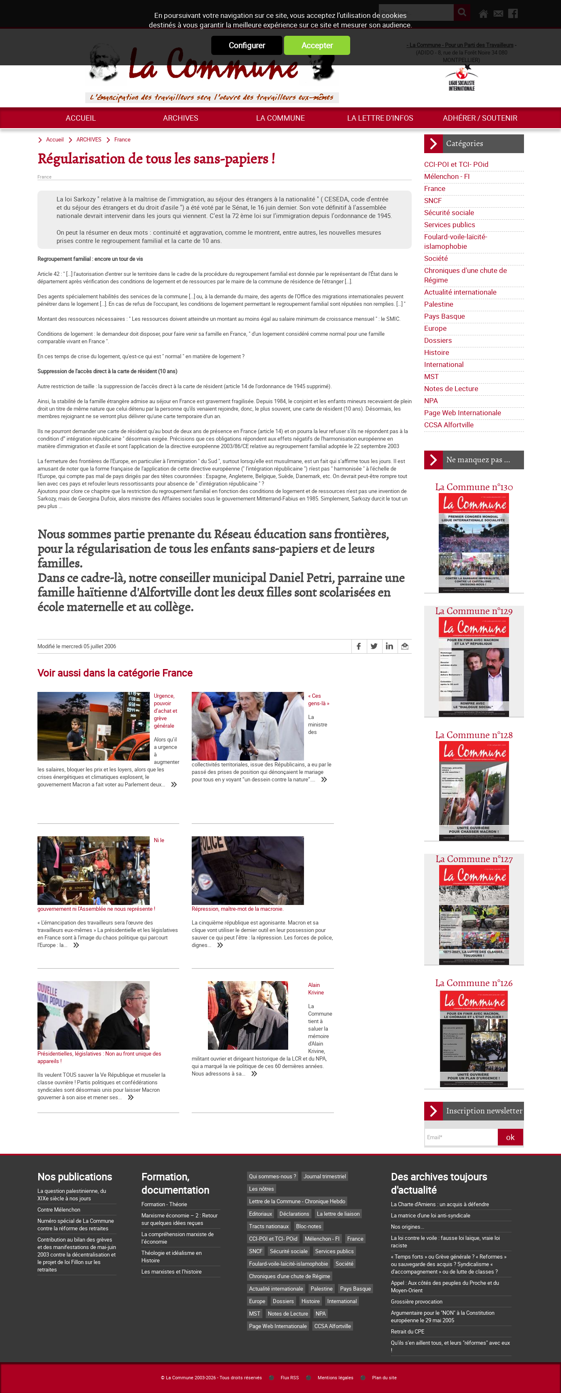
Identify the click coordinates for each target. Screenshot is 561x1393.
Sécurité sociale (449, 212)
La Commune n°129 (474, 611)
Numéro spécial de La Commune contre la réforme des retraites (75, 1224)
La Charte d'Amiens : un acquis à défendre (440, 1204)
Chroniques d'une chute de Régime (465, 275)
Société (436, 258)
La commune (280, 118)
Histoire (436, 352)
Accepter (317, 45)
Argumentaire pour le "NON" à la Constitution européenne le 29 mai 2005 (442, 1316)
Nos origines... (407, 1226)
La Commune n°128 (474, 735)
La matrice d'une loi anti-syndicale (430, 1215)
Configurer (247, 45)
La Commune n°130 (474, 487)
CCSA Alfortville (449, 424)
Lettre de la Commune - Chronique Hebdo (297, 1201)
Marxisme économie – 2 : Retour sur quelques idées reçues (179, 1219)
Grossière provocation (416, 1301)
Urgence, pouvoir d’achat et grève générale (87, 764)
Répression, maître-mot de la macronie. (83, 922)
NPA (431, 400)
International (444, 364)
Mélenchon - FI (447, 176)
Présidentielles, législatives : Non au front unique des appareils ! (210, 926)
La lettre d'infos (380, 118)
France (434, 188)
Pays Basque (444, 316)
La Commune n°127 (474, 859)
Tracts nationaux (269, 1226)
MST (431, 376)
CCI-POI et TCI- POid (456, 164)
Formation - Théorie (164, 1204)
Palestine (438, 304)
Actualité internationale (460, 292)
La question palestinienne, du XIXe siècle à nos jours (71, 1194)
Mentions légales (335, 1378)
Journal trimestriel (325, 1176)
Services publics (449, 224)
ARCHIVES (180, 118)
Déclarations (294, 1213)
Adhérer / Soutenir (480, 118)
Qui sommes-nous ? (272, 1176)
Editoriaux (260, 1213)
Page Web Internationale (462, 412)
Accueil (81, 118)
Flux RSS (290, 1378)
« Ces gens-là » (180, 764)
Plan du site (384, 1378)
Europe (435, 328)
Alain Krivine (301, 922)
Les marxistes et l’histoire (171, 1271)
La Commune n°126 (474, 983)
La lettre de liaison (338, 1213)
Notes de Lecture (451, 388)
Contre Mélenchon (58, 1209)
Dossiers (438, 340)
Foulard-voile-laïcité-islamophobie (455, 241)
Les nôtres (261, 1188)
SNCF (433, 200)
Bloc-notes (308, 1226)
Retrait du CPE (407, 1331)
